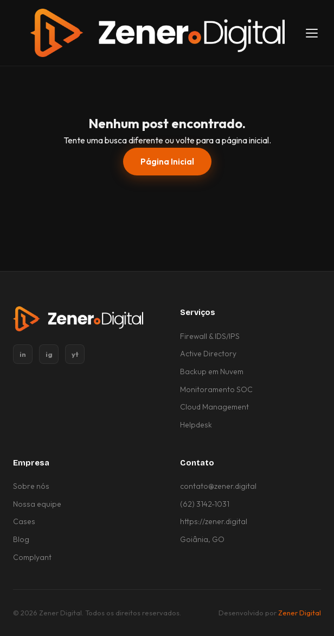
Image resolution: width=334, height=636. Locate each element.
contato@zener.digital (218, 486)
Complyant (32, 557)
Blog (21, 539)
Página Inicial (167, 161)
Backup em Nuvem (211, 371)
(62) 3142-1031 (204, 504)
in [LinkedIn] (23, 354)
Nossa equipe (37, 504)
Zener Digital (299, 612)
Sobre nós (31, 486)
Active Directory (208, 353)
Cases (24, 521)
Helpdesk (196, 425)
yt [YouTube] (75, 354)
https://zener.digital (213, 521)
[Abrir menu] (311, 33)
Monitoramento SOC (216, 389)
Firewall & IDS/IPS (210, 336)
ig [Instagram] (49, 354)
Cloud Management (214, 407)
